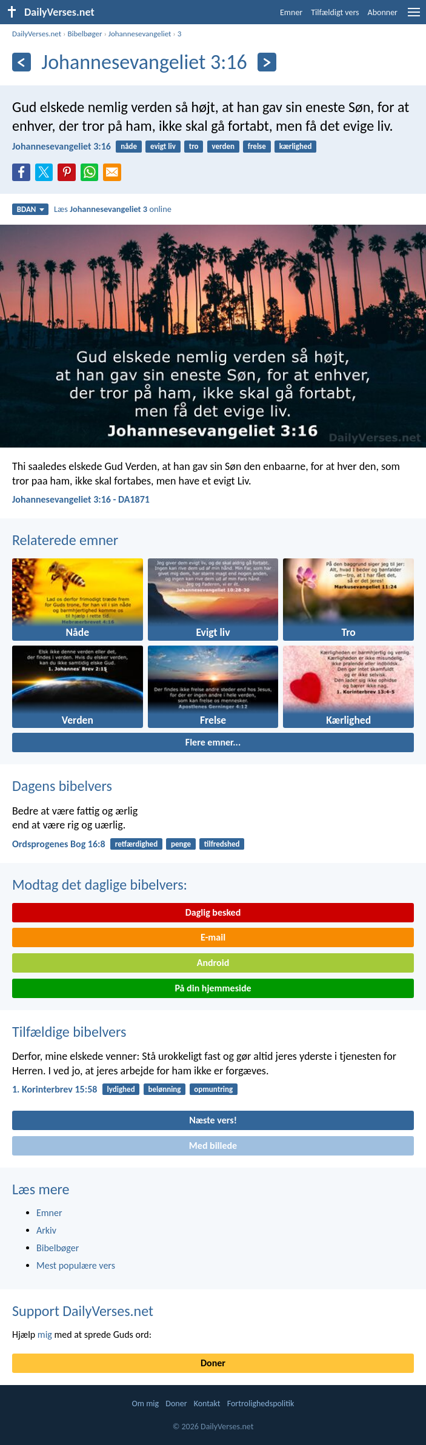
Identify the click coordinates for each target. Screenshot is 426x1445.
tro (194, 146)
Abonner (383, 12)
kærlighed (295, 146)
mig (45, 1334)
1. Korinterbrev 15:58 (54, 1089)
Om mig (145, 1403)
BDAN (30, 209)
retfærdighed (136, 843)
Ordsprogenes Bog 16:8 (58, 844)
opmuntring (213, 1089)
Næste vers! (213, 1120)
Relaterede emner (65, 540)
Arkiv (46, 1230)
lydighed (121, 1089)
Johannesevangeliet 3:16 (61, 146)
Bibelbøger (84, 33)
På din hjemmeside (213, 988)
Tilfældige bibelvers (69, 1031)
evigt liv (163, 146)
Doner (213, 1363)
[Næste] (267, 62)
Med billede (213, 1145)
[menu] (414, 16)
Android (213, 962)
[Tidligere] (21, 62)
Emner (291, 12)
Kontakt (207, 1403)
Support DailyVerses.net (82, 1311)
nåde (129, 146)
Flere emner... (213, 742)
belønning (164, 1089)
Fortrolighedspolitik (261, 1403)
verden (223, 146)
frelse (257, 146)
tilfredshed (222, 843)
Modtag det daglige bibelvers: (99, 884)
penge (181, 843)
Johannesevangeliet (139, 33)
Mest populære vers (75, 1265)
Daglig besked (213, 912)
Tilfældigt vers (335, 12)
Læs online (112, 208)
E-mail (213, 937)
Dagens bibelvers (62, 786)
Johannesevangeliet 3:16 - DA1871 (81, 499)
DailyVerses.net (36, 33)
